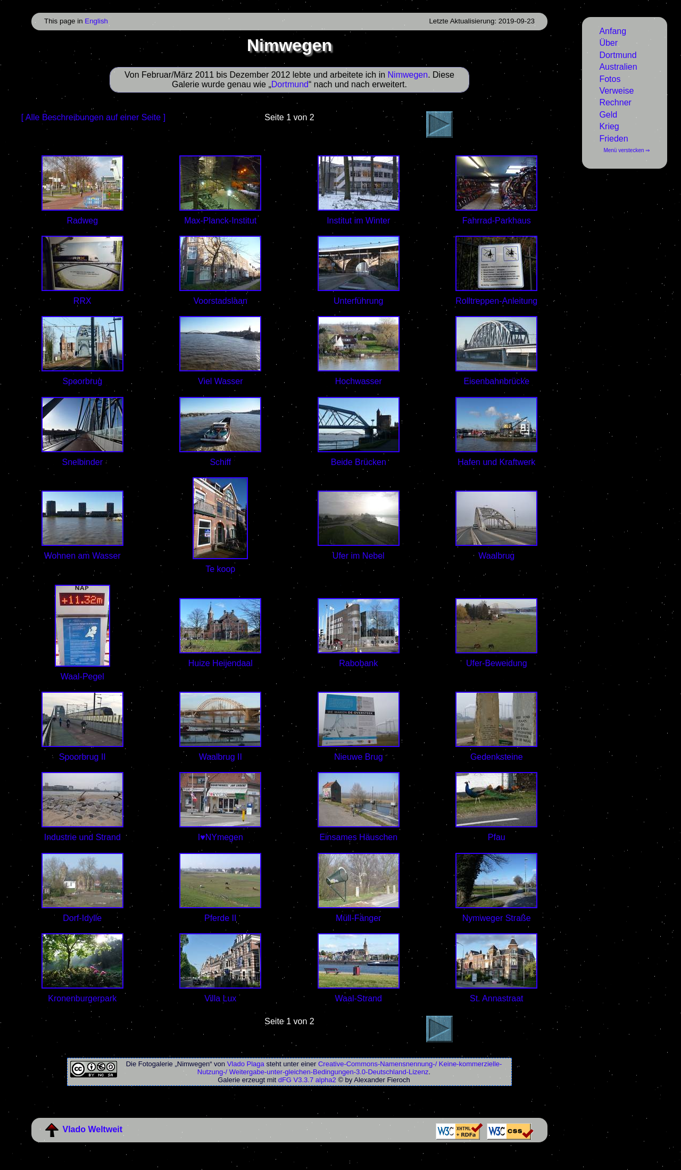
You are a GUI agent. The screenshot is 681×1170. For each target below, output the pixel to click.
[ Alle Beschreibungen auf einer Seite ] (93, 117)
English (96, 21)
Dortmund (617, 55)
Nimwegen (408, 74)
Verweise (616, 90)
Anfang (612, 31)
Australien (618, 66)
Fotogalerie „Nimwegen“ (175, 1064)
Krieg (609, 126)
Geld (608, 114)
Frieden (613, 138)
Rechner (615, 102)
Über (608, 42)
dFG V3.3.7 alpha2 (307, 1080)
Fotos (609, 79)
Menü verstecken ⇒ (626, 150)
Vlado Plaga (245, 1064)
